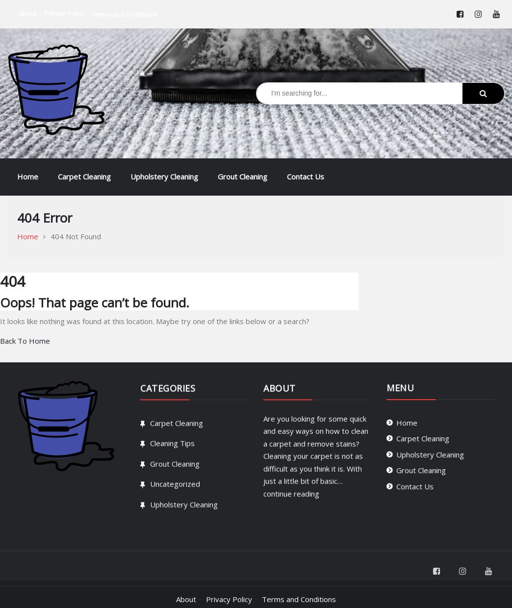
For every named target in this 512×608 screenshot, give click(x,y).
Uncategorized (175, 491)
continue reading (291, 500)
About (186, 599)
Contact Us (305, 176)
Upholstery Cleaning (164, 176)
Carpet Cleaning (84, 176)
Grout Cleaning (242, 176)
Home (27, 176)
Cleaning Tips (172, 450)
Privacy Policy (229, 599)
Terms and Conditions (299, 599)
